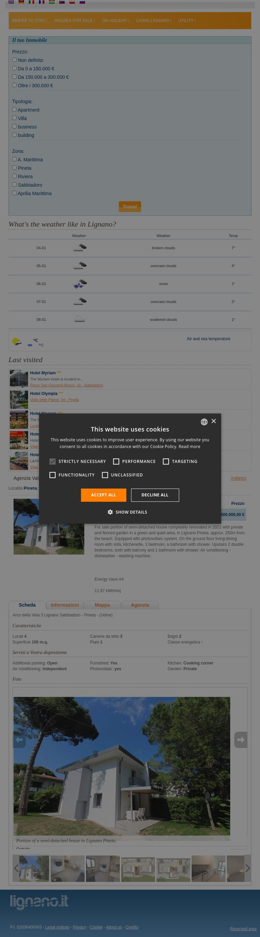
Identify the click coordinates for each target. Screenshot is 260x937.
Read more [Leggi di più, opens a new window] (189, 446)
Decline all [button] (155, 495)
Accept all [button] (103, 495)
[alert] (130, 468)
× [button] (213, 421)
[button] (130, 512)
